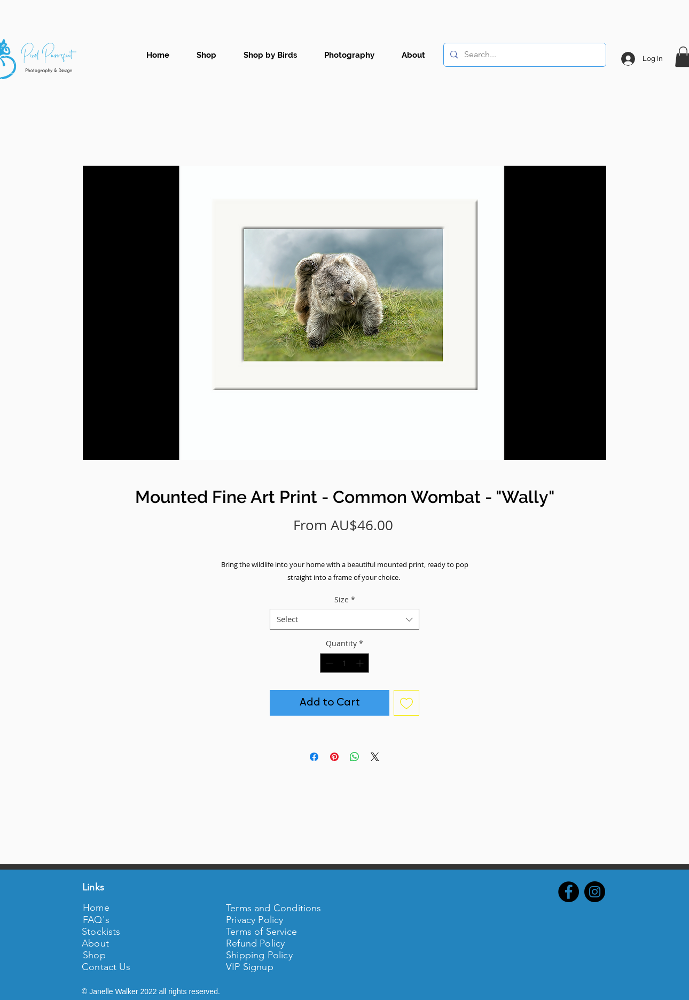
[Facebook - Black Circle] (568, 891)
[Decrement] (328, 663)
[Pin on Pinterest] (334, 756)
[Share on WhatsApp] (354, 756)
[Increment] (360, 663)
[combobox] (344, 619)
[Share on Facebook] (314, 756)
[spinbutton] (344, 663)
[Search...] (523, 54)
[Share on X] (375, 756)
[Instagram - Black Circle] (594, 891)
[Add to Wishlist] (406, 703)
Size (344, 599)
